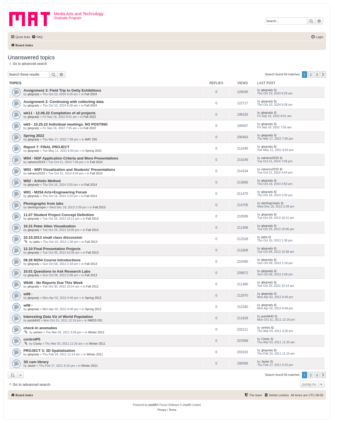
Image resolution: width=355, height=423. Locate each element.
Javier (32, 365)
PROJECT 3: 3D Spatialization (49, 350)
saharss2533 (36, 162)
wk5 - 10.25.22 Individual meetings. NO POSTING (65, 124)
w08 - (28, 305)
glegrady (33, 94)
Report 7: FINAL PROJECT (46, 147)
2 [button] (311, 74)
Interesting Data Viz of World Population (58, 317)
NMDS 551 (95, 320)
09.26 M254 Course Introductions (52, 260)
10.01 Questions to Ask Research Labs (56, 271)
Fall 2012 (92, 286)
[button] (323, 74)
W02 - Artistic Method (42, 181)
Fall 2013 (99, 207)
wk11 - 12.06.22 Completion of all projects (59, 113)
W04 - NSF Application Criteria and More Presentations (70, 158)
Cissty (37, 343)
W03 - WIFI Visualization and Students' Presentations (69, 169)
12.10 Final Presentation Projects (52, 249)
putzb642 (34, 320)
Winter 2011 (96, 332)
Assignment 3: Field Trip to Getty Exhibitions (62, 90)
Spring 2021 (93, 150)
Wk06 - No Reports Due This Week (53, 283)
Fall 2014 (96, 162)
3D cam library (36, 362)
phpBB (152, 404)
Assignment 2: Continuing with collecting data (63, 102)
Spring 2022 (33, 136)
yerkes (37, 332)
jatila (36, 241)
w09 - (28, 294)
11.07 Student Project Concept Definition (58, 215)
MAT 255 (91, 139)
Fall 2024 (91, 94)
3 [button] (317, 74)
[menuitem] (37, 37)
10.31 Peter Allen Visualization (49, 226)
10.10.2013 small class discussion (52, 237)
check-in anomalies (40, 328)
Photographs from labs (43, 203)
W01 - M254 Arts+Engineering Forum (55, 192)
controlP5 (31, 339)
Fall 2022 (89, 116)
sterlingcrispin (37, 207)
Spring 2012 (93, 297)
